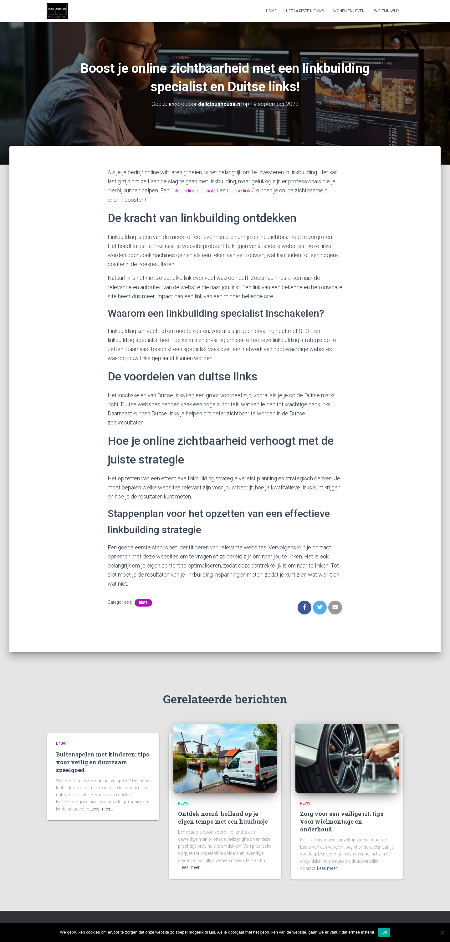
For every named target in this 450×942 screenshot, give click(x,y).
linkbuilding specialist (197, 190)
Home (271, 11)
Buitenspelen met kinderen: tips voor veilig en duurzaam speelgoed (102, 761)
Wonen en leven (349, 11)
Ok (384, 932)
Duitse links (245, 190)
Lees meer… (101, 808)
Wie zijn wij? (386, 11)
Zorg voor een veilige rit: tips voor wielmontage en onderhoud (341, 821)
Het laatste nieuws (305, 11)
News (143, 602)
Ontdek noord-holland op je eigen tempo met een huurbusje (223, 817)
